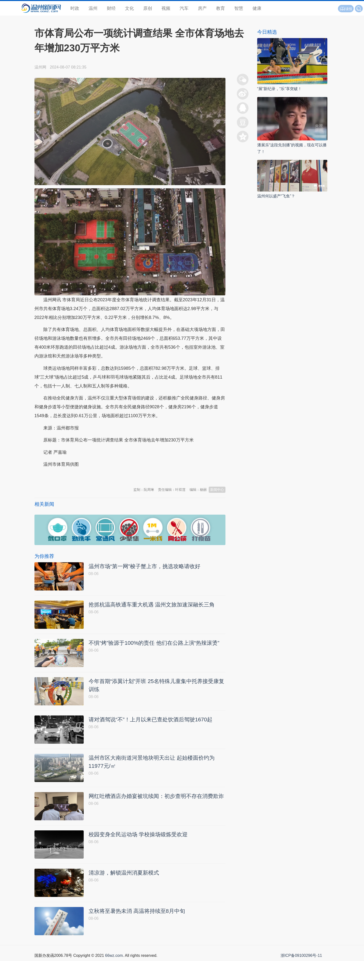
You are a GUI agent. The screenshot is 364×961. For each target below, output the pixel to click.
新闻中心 (217, 490)
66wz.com (114, 955)
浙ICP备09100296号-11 (301, 955)
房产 (202, 8)
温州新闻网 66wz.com (78, 476)
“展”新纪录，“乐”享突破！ (279, 89)
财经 (111, 8)
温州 (93, 8)
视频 (165, 8)
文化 (129, 8)
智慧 (238, 8)
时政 (74, 8)
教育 (220, 8)
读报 (345, 9)
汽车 (184, 8)
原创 (147, 8)
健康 (257, 8)
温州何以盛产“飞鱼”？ (276, 196)
